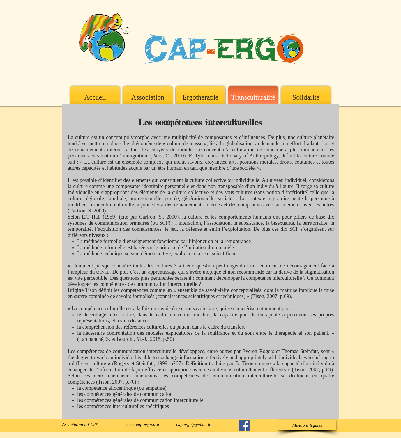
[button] (307, 425)
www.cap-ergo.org (142, 424)
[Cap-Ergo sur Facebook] (244, 425)
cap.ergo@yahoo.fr (193, 424)
